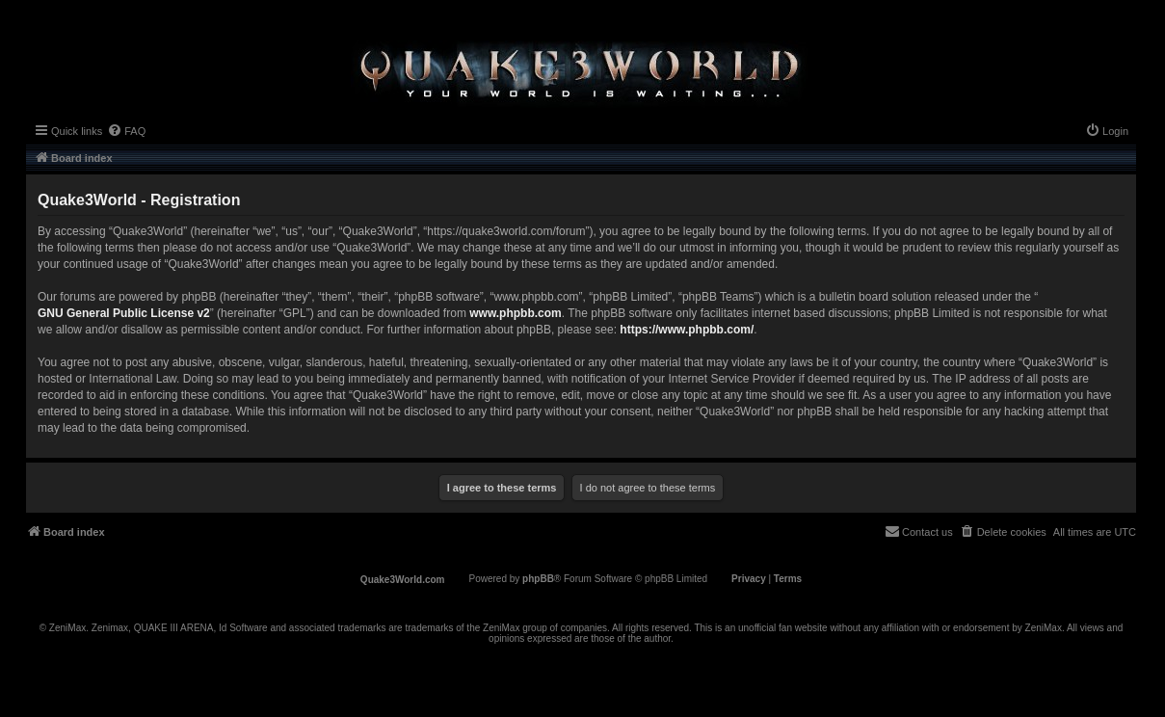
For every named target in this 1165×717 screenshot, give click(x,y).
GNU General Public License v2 (124, 313)
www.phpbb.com (515, 313)
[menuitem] (126, 131)
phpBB (538, 578)
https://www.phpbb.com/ (687, 329)
